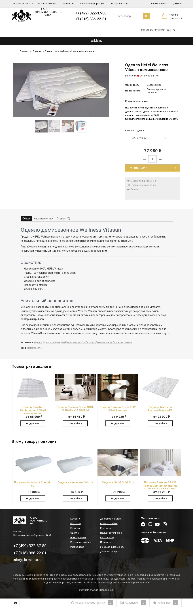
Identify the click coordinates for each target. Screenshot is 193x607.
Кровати (75, 519)
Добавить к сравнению (141, 185)
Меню (96, 40)
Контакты (68, 3)
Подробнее (32, 423)
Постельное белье (80, 542)
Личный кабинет (158, 3)
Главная (24, 51)
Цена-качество (73, 342)
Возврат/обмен (109, 524)
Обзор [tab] (26, 218)
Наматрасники (78, 538)
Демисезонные (103, 342)
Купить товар (153, 167)
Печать (133, 189)
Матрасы (75, 524)
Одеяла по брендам (54, 342)
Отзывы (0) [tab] (63, 218)
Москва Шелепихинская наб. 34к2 (158, 30)
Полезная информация (91, 3)
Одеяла (37, 51)
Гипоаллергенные (122, 342)
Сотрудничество (119, 3)
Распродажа (77, 547)
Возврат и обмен (47, 3)
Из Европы (88, 342)
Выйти (177, 3)
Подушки (75, 528)
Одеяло (37, 348)
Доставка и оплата (22, 3)
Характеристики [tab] (43, 218)
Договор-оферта (109, 552)
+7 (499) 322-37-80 (90, 13)
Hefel (30, 348)
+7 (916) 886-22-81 (90, 19)
